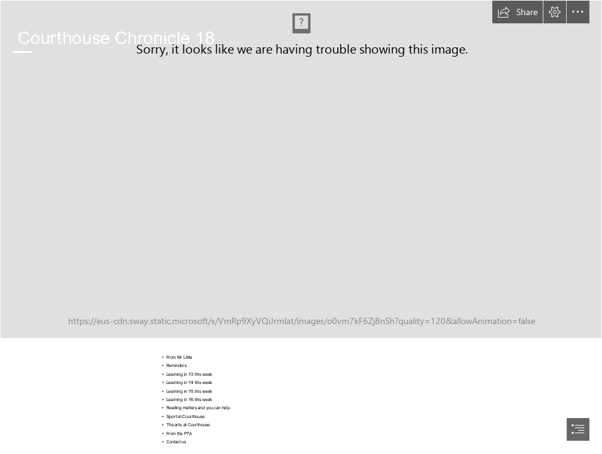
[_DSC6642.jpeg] (301, 169)
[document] (301, 227)
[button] (517, 12)
